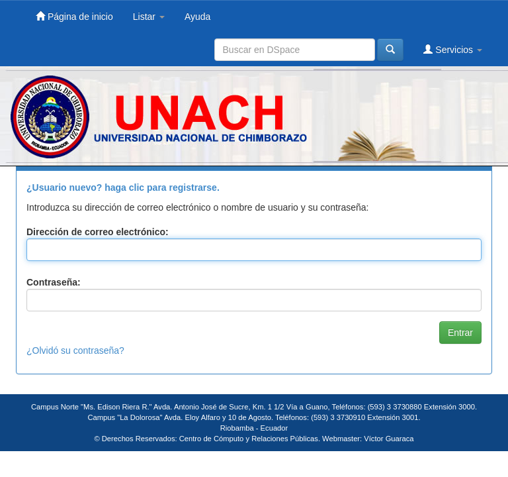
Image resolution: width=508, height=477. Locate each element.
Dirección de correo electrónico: (97, 232)
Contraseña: (53, 282)
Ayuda (197, 16)
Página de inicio (74, 16)
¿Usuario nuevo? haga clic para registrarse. (123, 187)
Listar (149, 16)
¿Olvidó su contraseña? (75, 350)
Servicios (452, 49)
